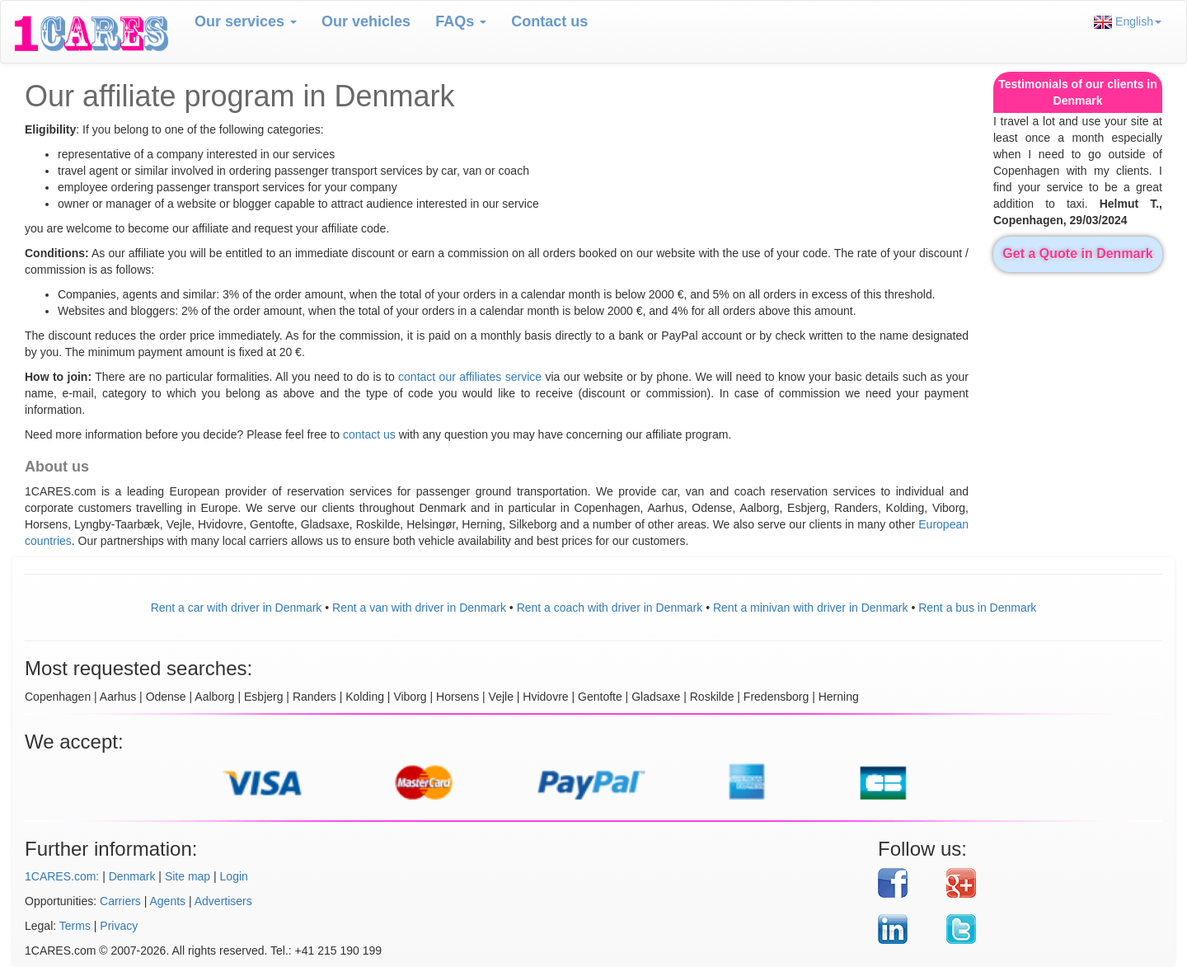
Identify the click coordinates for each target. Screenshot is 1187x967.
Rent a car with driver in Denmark (236, 607)
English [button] (1127, 22)
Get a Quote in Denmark (1077, 253)
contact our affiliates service (470, 376)
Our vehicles (366, 21)
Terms (75, 925)
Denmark (132, 876)
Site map (187, 876)
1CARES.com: (62, 876)
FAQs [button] (460, 21)
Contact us (549, 21)
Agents (168, 901)
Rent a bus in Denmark (977, 607)
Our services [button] (246, 21)
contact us (369, 434)
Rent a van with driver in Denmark (419, 607)
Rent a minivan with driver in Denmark (810, 607)
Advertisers (223, 901)
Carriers (120, 901)
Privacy (119, 925)
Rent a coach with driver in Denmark (610, 607)
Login (234, 876)
